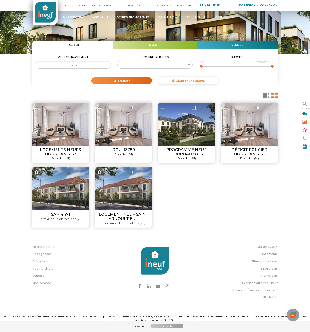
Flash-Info (185, 5)
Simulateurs (164, 17)
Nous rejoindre (43, 268)
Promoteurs (225, 17)
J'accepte (167, 325)
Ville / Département (73, 57)
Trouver (122, 81)
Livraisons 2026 (73, 17)
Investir (154, 45)
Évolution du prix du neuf (260, 283)
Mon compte (41, 283)
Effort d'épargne (194, 17)
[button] (155, 65)
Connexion (269, 5)
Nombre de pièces (155, 57)
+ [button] (38, 106)
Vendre (237, 45)
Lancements (100, 17)
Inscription (246, 5)
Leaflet (189, 227)
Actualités (132, 5)
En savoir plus (138, 325)
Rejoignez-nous (158, 5)
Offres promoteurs (264, 261)
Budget (237, 57)
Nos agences (41, 254)
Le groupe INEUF (44, 246)
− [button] (38, 112)
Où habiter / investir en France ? (254, 290)
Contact (38, 275)
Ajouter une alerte (188, 81)
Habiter (73, 45)
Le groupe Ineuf (73, 5)
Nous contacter (104, 5)
